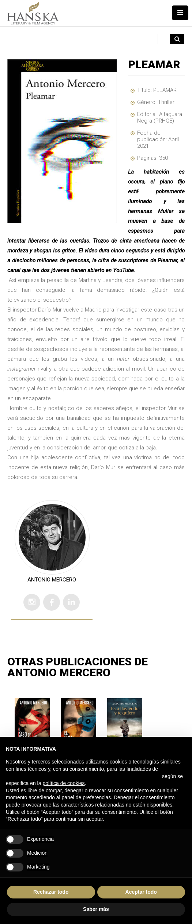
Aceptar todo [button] (141, 892)
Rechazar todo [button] (50, 892)
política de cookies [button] (63, 783)
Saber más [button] (96, 909)
